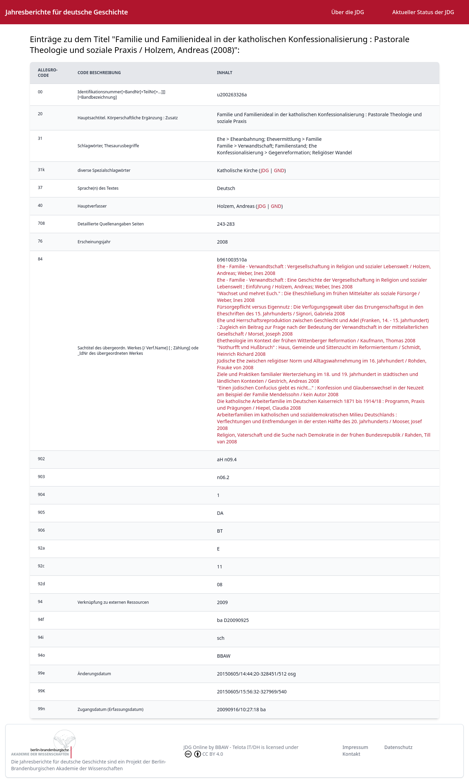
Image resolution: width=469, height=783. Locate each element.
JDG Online (195, 747)
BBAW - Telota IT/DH (237, 747)
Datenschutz (398, 747)
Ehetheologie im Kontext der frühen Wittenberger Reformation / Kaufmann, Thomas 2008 (316, 340)
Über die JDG (347, 12)
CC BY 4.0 (203, 754)
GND (279, 170)
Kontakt (351, 754)
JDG (265, 170)
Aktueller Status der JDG (423, 12)
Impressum (355, 747)
